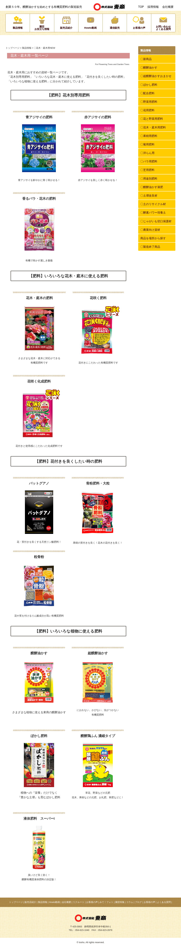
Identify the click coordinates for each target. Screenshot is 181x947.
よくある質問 (164, 902)
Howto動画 (54, 902)
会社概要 (168, 6)
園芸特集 (119, 902)
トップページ (12, 48)
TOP (141, 6)
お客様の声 (92, 902)
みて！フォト (106, 902)
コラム (129, 902)
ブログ (138, 902)
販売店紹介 (30, 902)
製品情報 (26, 48)
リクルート (78, 902)
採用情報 (153, 6)
